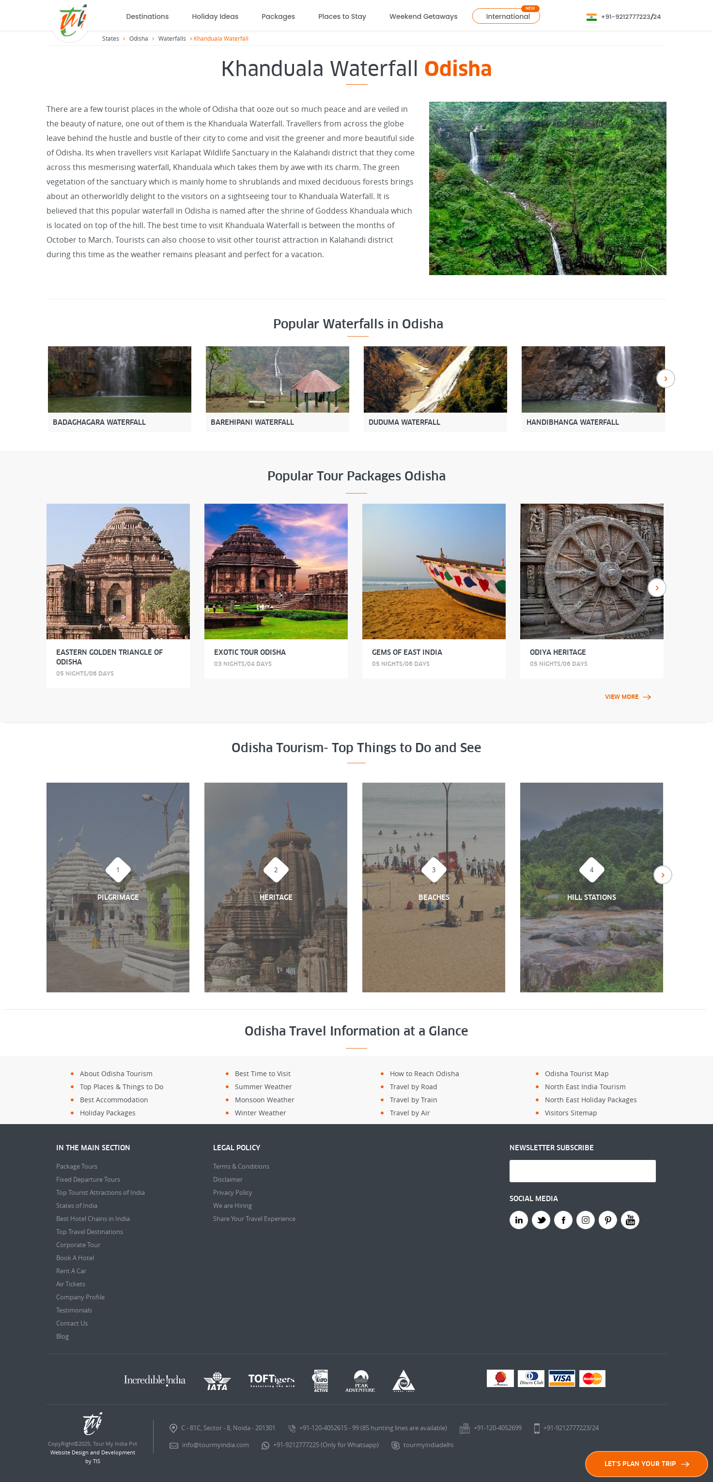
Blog (62, 1336)
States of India (76, 1205)
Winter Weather (260, 1112)
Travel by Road (413, 1086)
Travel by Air (410, 1112)
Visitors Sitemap (571, 1112)
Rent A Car (71, 1270)
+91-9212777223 (626, 16)
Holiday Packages (108, 1112)
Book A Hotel (75, 1257)
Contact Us (72, 1323)
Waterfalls (172, 38)
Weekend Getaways (423, 16)
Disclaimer (228, 1179)
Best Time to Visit (263, 1073)
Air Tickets (70, 1284)
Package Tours (76, 1166)
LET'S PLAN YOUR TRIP (646, 1463)
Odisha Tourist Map (577, 1073)
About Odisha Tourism (116, 1073)
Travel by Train (413, 1099)
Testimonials (74, 1310)
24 (657, 16)
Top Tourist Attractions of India (100, 1192)
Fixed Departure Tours (88, 1179)
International (508, 16)
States (110, 38)
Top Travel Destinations (89, 1231)
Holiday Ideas (215, 16)
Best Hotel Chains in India (93, 1218)
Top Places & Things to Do (121, 1086)
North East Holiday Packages (591, 1099)
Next (665, 378)
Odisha (138, 38)
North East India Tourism (585, 1086)
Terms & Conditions (241, 1166)
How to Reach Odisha (424, 1073)
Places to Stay (342, 16)
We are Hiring (232, 1205)
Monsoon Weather (264, 1099)
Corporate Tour (78, 1244)
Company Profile (80, 1297)
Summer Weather (263, 1086)
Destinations (147, 16)
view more (628, 697)
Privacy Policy (232, 1192)
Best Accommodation (114, 1099)
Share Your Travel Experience (254, 1218)
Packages (278, 16)
